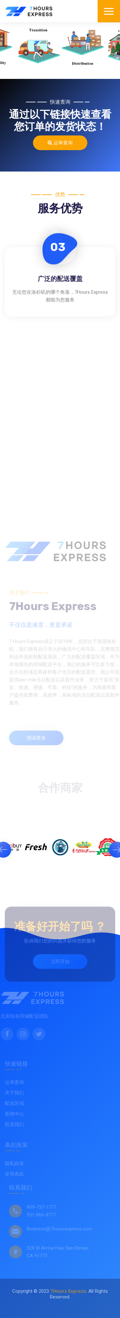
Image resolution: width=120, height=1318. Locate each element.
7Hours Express (68, 1291)
